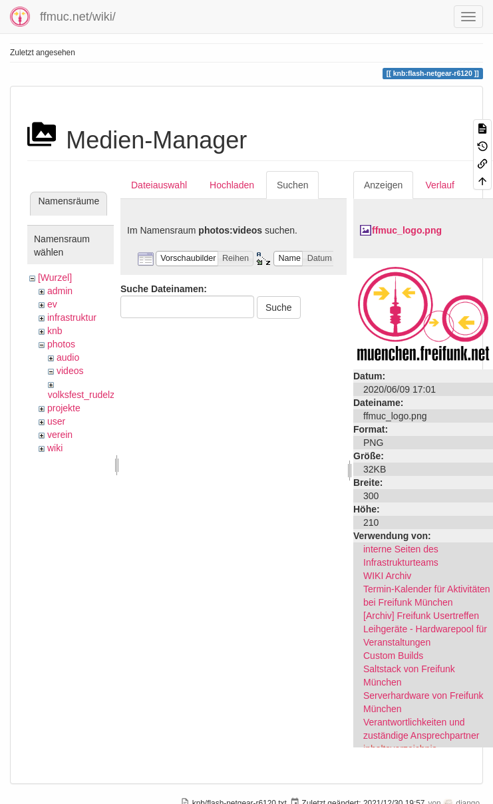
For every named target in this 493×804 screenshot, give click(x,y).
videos (70, 370)
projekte (64, 408)
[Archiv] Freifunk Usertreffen (421, 615)
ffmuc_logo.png (407, 230)
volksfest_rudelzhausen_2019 (109, 394)
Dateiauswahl (159, 185)
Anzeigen (383, 185)
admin (60, 291)
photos (61, 344)
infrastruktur (71, 317)
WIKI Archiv (387, 575)
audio (68, 357)
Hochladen (232, 185)
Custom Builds (393, 655)
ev (52, 304)
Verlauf (439, 185)
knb (55, 330)
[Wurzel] (55, 277)
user (56, 421)
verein (60, 434)
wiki (55, 448)
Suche (278, 307)
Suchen (292, 185)
